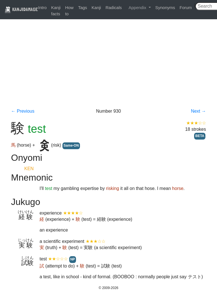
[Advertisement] (108, 65)
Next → (198, 111)
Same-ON (71, 145)
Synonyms (165, 7)
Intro (42, 7)
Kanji (96, 7)
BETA (199, 136)
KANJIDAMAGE (21, 9)
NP (72, 259)
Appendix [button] (138, 7)
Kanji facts (55, 10)
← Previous (22, 111)
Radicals (113, 7)
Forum (186, 7)
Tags (82, 7)
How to (69, 10)
